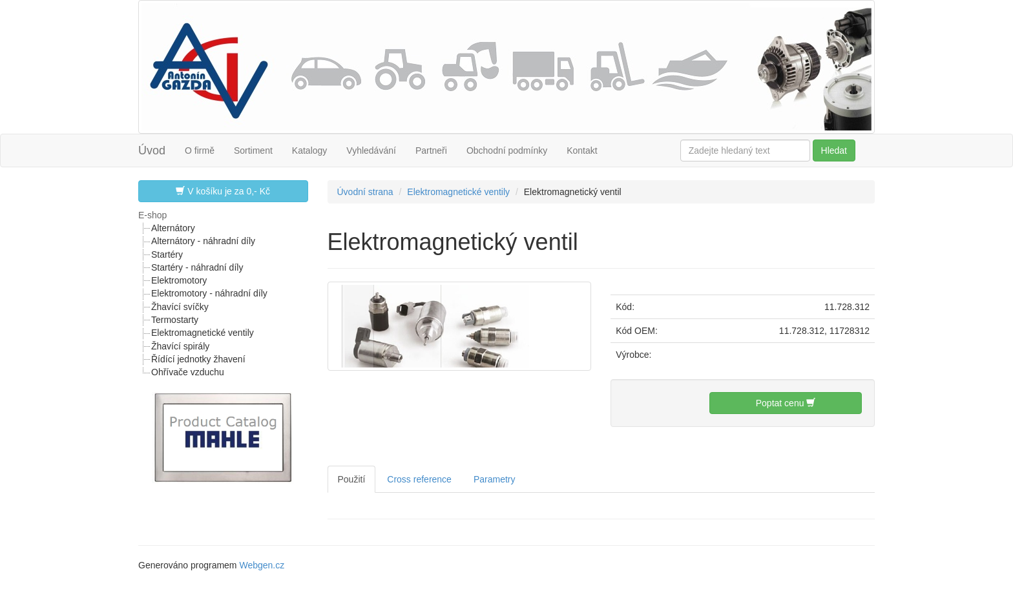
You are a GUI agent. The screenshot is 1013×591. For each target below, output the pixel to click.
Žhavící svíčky (180, 307)
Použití (352, 479)
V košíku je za (223, 190)
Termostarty (174, 320)
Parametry (495, 479)
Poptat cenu (786, 402)
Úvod (151, 150)
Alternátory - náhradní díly (203, 241)
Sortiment (253, 150)
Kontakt (582, 150)
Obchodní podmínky (506, 150)
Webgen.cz (261, 565)
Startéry (167, 254)
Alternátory (173, 228)
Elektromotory (179, 280)
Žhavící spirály (180, 346)
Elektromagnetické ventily (202, 332)
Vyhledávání (371, 150)
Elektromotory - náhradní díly (209, 293)
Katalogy (309, 150)
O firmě (199, 150)
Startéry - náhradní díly (197, 267)
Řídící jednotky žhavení (198, 359)
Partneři (431, 150)
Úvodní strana (365, 192)
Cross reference (419, 479)
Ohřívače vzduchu (187, 372)
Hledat (834, 150)
